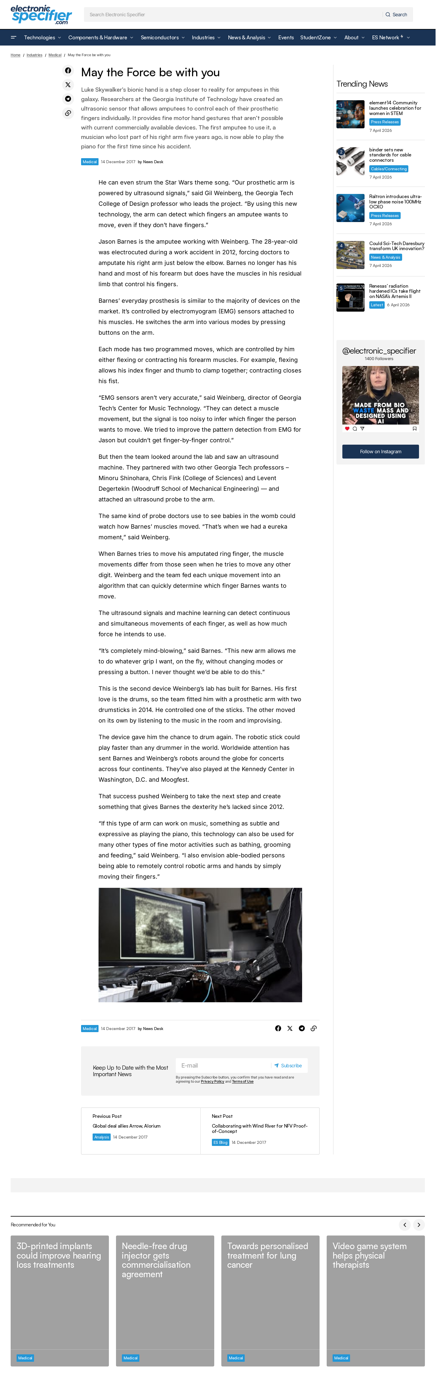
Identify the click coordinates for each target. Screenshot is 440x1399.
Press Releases (385, 121)
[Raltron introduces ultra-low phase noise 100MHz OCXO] (350, 208)
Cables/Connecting (389, 168)
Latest (377, 304)
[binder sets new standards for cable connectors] (350, 161)
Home (15, 55)
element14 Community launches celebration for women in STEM (395, 108)
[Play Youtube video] (200, 945)
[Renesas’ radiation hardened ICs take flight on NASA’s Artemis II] (350, 298)
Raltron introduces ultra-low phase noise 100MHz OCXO (395, 202)
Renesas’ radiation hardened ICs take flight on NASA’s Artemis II (394, 291)
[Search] (397, 14)
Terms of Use (243, 1081)
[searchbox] (233, 14)
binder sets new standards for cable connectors (390, 155)
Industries (34, 55)
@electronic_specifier (379, 350)
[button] (14, 38)
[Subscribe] (289, 1065)
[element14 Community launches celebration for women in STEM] (350, 114)
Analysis (102, 1136)
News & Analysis (385, 257)
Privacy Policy (212, 1081)
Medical (55, 55)
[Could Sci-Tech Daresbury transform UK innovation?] (350, 255)
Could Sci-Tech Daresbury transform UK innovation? (396, 246)
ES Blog (221, 1142)
